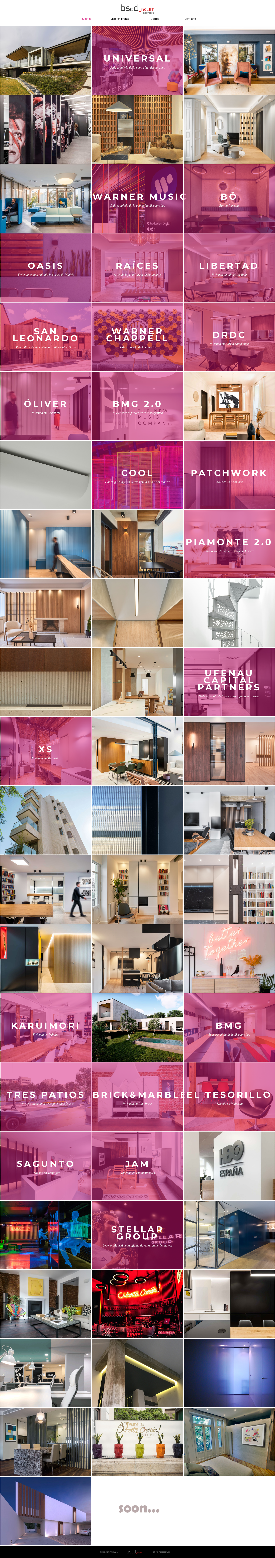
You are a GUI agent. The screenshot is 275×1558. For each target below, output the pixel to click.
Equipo (155, 18)
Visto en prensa (119, 18)
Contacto (190, 18)
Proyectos (85, 18)
